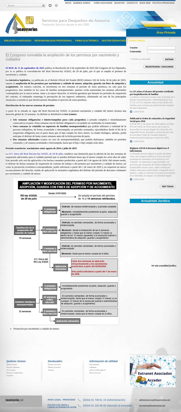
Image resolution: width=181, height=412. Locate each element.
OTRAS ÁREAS (137, 40)
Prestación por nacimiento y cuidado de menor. (36, 328)
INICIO (68, 3)
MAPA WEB (144, 3)
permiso (75, 110)
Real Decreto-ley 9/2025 (54, 110)
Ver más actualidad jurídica (163, 265)
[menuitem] (68, 3)
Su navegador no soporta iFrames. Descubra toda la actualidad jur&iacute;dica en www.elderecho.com (153, 236)
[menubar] (120, 3)
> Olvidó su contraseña (140, 59)
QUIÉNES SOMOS (81, 3)
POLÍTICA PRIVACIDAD (163, 3)
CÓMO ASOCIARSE (103, 3)
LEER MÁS (138, 111)
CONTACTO (132, 3)
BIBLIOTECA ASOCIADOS (17, 40)
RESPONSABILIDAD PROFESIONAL (53, 40)
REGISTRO (119, 3)
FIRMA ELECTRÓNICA (87, 40)
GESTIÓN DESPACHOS (114, 40)
